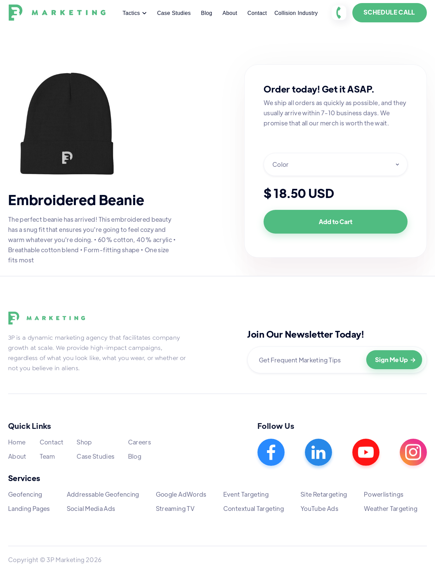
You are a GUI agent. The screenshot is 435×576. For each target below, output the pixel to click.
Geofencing (25, 494)
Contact (257, 13)
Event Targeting (246, 494)
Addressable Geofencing (103, 494)
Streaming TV (175, 508)
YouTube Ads (319, 508)
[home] (58, 13)
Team (47, 456)
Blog (206, 13)
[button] (135, 13)
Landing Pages (29, 508)
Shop (84, 442)
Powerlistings (384, 494)
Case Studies (174, 13)
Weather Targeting (390, 508)
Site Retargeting (324, 494)
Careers (139, 442)
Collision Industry (296, 13)
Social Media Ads (91, 508)
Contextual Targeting (253, 508)
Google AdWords (181, 494)
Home (16, 442)
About (230, 13)
